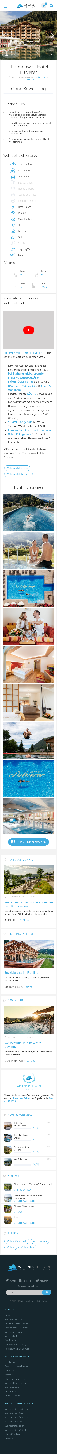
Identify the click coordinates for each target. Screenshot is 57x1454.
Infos (10, 54)
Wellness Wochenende (17, 1241)
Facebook (25, 1281)
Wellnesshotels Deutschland (17, 1409)
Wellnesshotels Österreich (16, 1417)
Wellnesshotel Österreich (18, 474)
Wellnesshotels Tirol (13, 1421)
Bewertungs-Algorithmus (16, 1366)
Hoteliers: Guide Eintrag (15, 1344)
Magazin (9, 1374)
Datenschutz (23, 1349)
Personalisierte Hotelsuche (16, 1327)
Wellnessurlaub (40, 1241)
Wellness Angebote (13, 1332)
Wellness (10, 1247)
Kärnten (40, 77)
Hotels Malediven (13, 1434)
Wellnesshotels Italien (14, 1426)
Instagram (42, 1281)
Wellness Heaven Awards (16, 1383)
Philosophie (10, 1391)
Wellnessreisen (27, 1247)
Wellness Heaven (12, 1387)
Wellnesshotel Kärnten (17, 468)
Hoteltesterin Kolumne (15, 1379)
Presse (7, 1315)
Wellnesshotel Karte (13, 1319)
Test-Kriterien (11, 1362)
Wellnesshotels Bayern (15, 1413)
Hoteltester (10, 1370)
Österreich (28, 80)
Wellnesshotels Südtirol (15, 1430)
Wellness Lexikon (12, 1336)
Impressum (10, 1349)
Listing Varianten (12, 1395)
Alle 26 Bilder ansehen (28, 842)
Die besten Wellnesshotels (16, 1323)
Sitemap (9, 1438)
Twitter (11, 1281)
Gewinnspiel (10, 1340)
